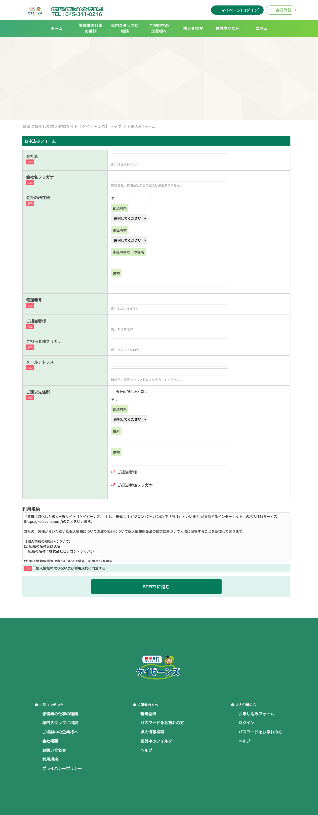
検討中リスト (227, 28)
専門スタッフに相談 (125, 28)
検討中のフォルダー (158, 741)
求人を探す (193, 28)
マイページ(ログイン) (240, 10)
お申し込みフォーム (256, 714)
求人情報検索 (152, 732)
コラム (262, 28)
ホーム (57, 28)
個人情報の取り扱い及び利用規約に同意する (69, 567)
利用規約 (50, 759)
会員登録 (284, 10)
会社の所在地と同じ (129, 391)
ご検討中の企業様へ (159, 28)
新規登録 (148, 714)
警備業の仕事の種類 (91, 28)
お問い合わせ (54, 750)
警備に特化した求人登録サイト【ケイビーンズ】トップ (71, 126)
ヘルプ (146, 750)
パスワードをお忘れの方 (162, 722)
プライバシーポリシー (62, 768)
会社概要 (50, 741)
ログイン (246, 722)
